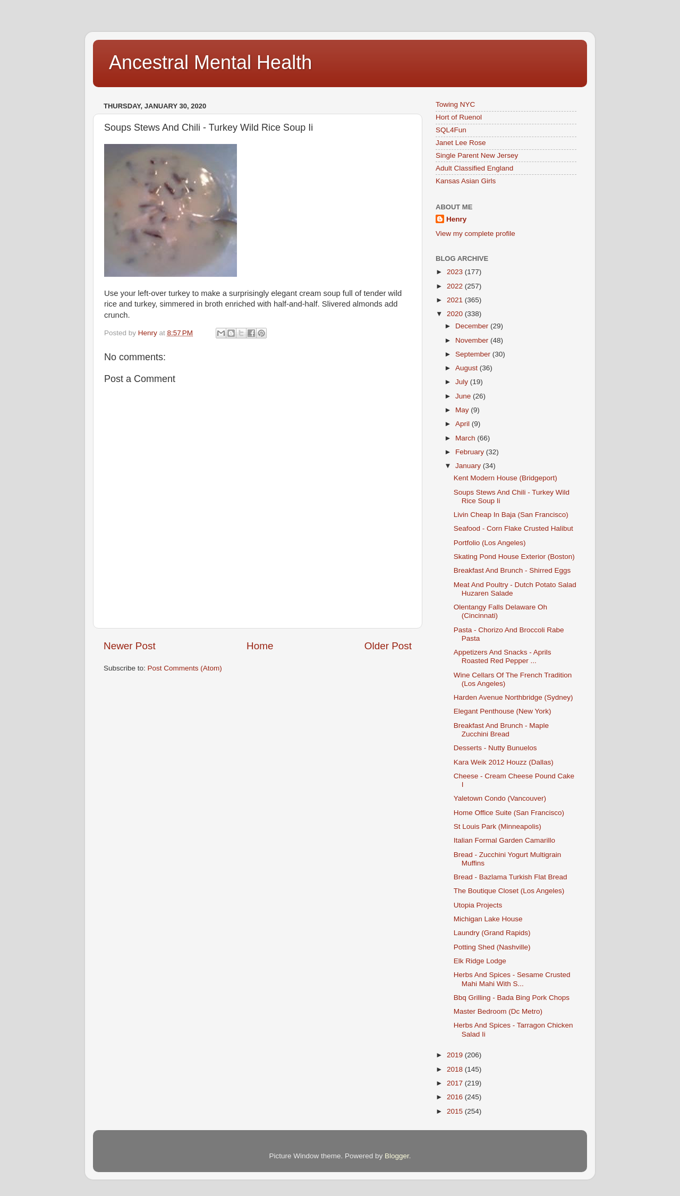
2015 (456, 1111)
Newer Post (130, 645)
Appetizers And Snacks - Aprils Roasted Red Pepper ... (502, 656)
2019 (456, 1055)
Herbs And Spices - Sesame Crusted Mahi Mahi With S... (512, 979)
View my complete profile (475, 233)
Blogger (397, 1156)
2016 (456, 1097)
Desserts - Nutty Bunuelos (495, 748)
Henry (456, 219)
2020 (456, 314)
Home (259, 645)
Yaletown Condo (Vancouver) (500, 798)
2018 (456, 1069)
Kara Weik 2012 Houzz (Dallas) (504, 762)
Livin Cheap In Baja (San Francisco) (511, 515)
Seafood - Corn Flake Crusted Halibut (513, 528)
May (463, 410)
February (470, 452)
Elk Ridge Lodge (480, 961)
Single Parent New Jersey (477, 155)
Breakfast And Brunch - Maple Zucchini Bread (501, 730)
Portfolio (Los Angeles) (490, 543)
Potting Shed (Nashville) (492, 947)
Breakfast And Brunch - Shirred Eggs (512, 570)
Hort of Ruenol (459, 117)
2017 (456, 1083)
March (466, 438)
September (473, 354)
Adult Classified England (474, 168)
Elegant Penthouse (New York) (502, 711)
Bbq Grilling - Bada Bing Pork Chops (512, 998)
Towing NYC (455, 104)
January (469, 466)
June (464, 396)
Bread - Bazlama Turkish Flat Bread (510, 877)
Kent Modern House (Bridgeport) (505, 478)
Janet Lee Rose (461, 143)
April (463, 424)
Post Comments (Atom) (185, 668)
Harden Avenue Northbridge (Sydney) (513, 697)
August (467, 368)
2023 (456, 272)
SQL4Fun (451, 130)
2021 (456, 300)
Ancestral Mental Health (210, 62)
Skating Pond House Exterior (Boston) (514, 557)
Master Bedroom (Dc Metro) (498, 1011)
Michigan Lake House (488, 919)
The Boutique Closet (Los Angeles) (509, 891)
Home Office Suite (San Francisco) (509, 813)
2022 (456, 286)
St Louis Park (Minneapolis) (497, 826)
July (462, 382)
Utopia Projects (478, 905)
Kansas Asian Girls (466, 181)
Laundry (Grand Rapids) (492, 933)
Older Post (388, 645)
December (472, 326)
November (472, 340)
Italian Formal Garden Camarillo (504, 840)
